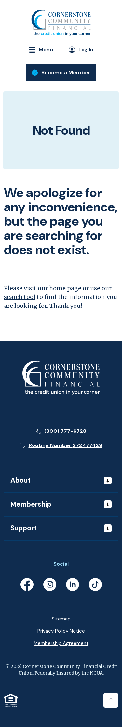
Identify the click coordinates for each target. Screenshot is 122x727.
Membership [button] (30, 504)
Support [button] (23, 528)
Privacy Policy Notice (61, 631)
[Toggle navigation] (38, 49)
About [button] (20, 480)
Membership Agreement (61, 643)
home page (65, 288)
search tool (19, 297)
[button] (61, 445)
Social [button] (61, 563)
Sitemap (61, 619)
